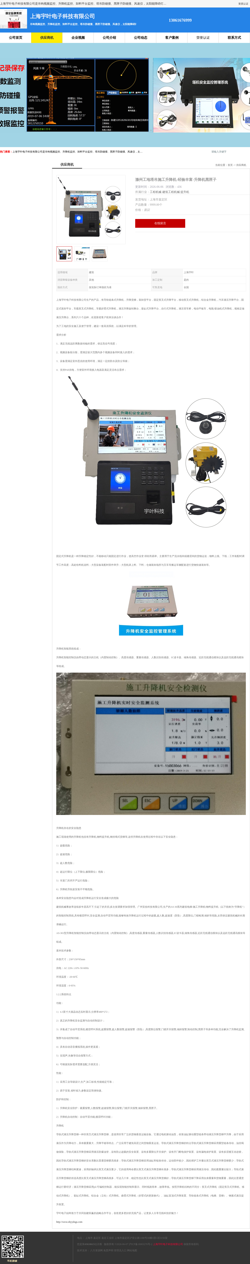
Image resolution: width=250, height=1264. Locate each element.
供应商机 (47, 37)
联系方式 (234, 37)
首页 (230, 165)
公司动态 (140, 37)
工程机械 (155, 192)
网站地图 (132, 1250)
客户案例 (172, 37)
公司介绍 (109, 37)
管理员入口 (120, 1250)
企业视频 (78, 37)
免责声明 (108, 1250)
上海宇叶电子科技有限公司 (168, 1244)
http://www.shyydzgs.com (69, 1221)
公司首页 (15, 37)
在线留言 (160, 223)
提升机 (184, 192)
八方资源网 (96, 1250)
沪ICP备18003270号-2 (140, 1244)
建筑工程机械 (171, 192)
